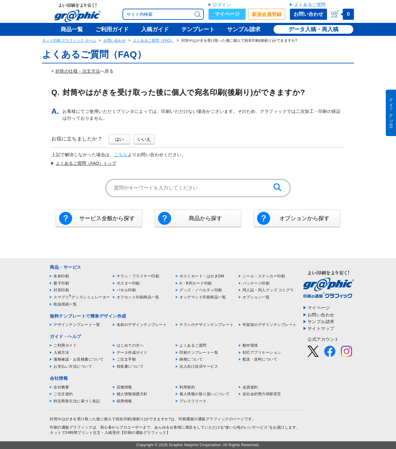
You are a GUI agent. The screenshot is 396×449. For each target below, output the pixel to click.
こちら (121, 154)
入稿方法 (61, 352)
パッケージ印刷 (256, 283)
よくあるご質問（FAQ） (153, 40)
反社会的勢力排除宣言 (262, 394)
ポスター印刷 (128, 283)
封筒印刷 (61, 290)
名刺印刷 (61, 276)
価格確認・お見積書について (79, 359)
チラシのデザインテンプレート (206, 325)
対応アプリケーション (262, 352)
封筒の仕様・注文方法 (77, 71)
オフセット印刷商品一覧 (138, 297)
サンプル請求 (321, 321)
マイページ (227, 14)
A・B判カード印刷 (195, 283)
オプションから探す (304, 218)
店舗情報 (124, 387)
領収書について (130, 366)
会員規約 (250, 387)
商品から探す (205, 218)
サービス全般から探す (107, 218)
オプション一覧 (256, 297)
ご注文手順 (126, 359)
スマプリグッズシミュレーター (82, 297)
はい (119, 139)
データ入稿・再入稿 (313, 29)
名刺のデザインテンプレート (142, 325)
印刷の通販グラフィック (71, 427)
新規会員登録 (267, 14)
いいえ (144, 139)
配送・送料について (260, 359)
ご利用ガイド (65, 345)
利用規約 (187, 387)
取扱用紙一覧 (65, 304)
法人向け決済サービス (198, 366)
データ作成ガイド (132, 352)
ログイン (222, 4)
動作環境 (250, 345)
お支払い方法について (73, 366)
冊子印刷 (61, 283)
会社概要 (61, 387)
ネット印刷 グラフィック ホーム (69, 40)
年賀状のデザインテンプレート (270, 325)
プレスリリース (193, 401)
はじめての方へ (130, 345)
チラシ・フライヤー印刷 (138, 276)
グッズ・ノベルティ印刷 (200, 290)
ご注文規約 (63, 394)
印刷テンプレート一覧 (198, 352)
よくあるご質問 (310, 4)
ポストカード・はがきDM (201, 276)
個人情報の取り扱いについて (204, 394)
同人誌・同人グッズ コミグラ (268, 290)
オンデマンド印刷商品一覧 (202, 297)
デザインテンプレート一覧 (77, 325)
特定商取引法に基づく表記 (77, 401)
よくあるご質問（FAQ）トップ (86, 163)
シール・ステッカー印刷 (264, 276)
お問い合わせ (308, 14)
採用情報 (124, 401)
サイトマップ (321, 328)
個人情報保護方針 (132, 394)
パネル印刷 (126, 290)
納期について (191, 359)
